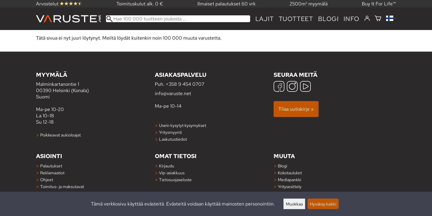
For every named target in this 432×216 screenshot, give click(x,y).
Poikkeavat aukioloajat (60, 135)
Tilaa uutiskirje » (296, 109)
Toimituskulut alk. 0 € (139, 4)
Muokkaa (294, 204)
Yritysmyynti (170, 132)
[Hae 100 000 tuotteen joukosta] (178, 18)
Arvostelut (59, 4)
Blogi (282, 166)
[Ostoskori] (378, 18)
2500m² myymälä (309, 4)
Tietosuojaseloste (175, 179)
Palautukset (51, 166)
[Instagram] (292, 87)
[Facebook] (279, 87)
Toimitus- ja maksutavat (62, 186)
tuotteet (296, 19)
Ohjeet (46, 179)
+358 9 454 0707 (185, 84)
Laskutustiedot (173, 139)
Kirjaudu (166, 166)
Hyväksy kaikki (323, 204)
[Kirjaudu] (367, 18)
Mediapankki (289, 179)
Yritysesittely (290, 186)
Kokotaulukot (290, 173)
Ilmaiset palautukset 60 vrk (226, 4)
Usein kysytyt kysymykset (182, 125)
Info (351, 19)
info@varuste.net (173, 93)
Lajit (264, 19)
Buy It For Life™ (379, 4)
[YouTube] (305, 87)
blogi (328, 19)
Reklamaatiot (52, 173)
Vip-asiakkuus (171, 173)
